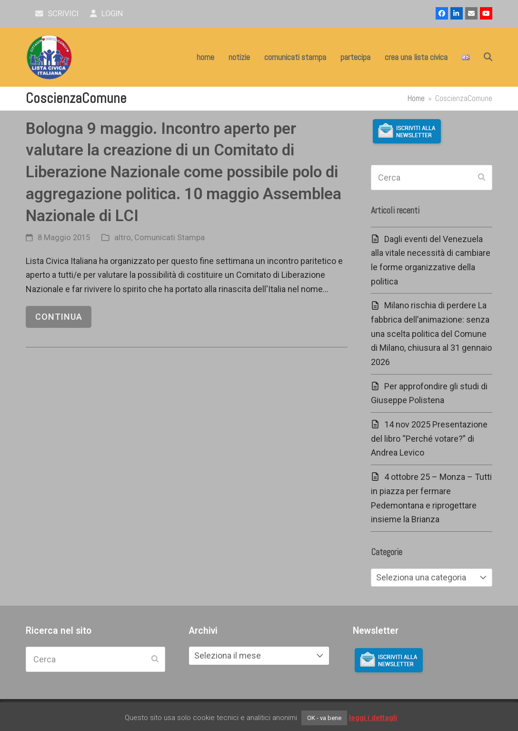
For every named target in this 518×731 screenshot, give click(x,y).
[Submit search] (481, 178)
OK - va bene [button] (324, 717)
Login (106, 13)
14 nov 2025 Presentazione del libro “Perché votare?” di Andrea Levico (429, 438)
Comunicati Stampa (169, 237)
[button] (488, 57)
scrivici (57, 13)
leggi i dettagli (373, 717)
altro (122, 237)
